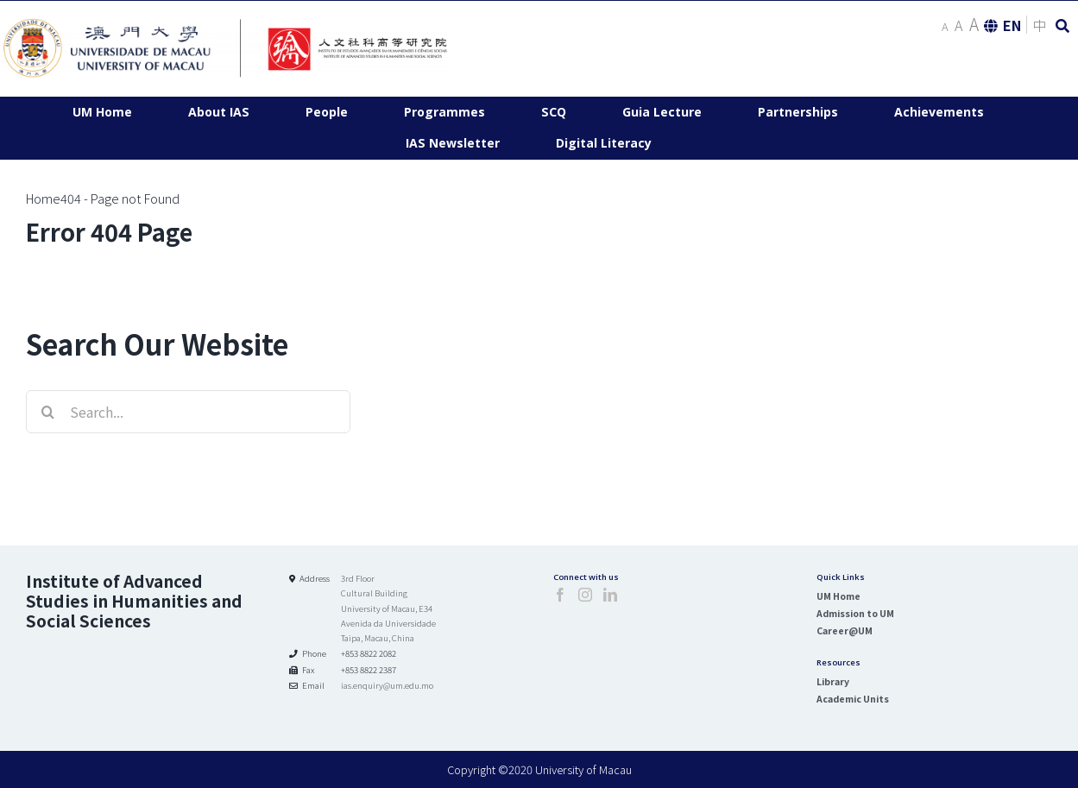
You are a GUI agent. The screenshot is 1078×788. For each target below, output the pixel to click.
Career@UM (844, 630)
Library (832, 681)
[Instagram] (585, 595)
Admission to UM (855, 613)
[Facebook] (560, 595)
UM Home (838, 595)
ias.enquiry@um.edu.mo (387, 685)
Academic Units (852, 698)
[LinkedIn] (610, 595)
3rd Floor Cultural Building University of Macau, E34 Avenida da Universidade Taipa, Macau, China (388, 608)
